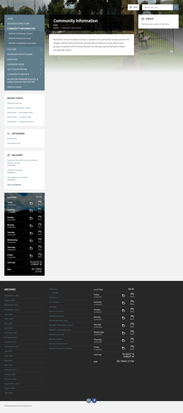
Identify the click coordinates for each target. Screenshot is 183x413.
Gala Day (52, 306)
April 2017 (8, 365)
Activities (53, 289)
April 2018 (8, 328)
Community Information (21, 28)
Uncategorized (13, 143)
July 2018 (8, 314)
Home (55, 27)
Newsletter (12, 138)
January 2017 (10, 374)
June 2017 (8, 356)
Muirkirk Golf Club (56, 334)
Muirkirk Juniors (56, 339)
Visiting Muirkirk (17, 69)
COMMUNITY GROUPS (18, 74)
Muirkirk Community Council (20, 33)
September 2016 (11, 383)
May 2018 (8, 323)
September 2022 (11, 295)
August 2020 (9, 300)
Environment (54, 302)
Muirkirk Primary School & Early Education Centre (22, 80)
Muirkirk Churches (15, 170)
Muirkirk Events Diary (19, 54)
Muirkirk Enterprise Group (20, 38)
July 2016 (8, 392)
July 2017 (8, 351)
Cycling (55, 292)
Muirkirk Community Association (22, 43)
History (11, 49)
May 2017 (8, 360)
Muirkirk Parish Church (58, 343)
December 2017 (11, 337)
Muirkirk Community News (60, 329)
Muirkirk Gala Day (14, 103)
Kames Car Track (56, 311)
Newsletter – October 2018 (19, 117)
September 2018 (11, 309)
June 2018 (8, 318)
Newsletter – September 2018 (20, 121)
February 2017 (10, 369)
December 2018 (11, 305)
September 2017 (11, 346)
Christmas (53, 297)
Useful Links (14, 87)
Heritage (12, 59)
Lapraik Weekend (56, 316)
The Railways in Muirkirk (17, 177)
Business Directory (18, 23)
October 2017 (10, 342)
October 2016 (10, 379)
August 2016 (9, 388)
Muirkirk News (15, 64)
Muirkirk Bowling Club (58, 320)
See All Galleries (14, 184)
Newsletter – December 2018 (20, 112)
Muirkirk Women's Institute (60, 348)
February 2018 (10, 332)
